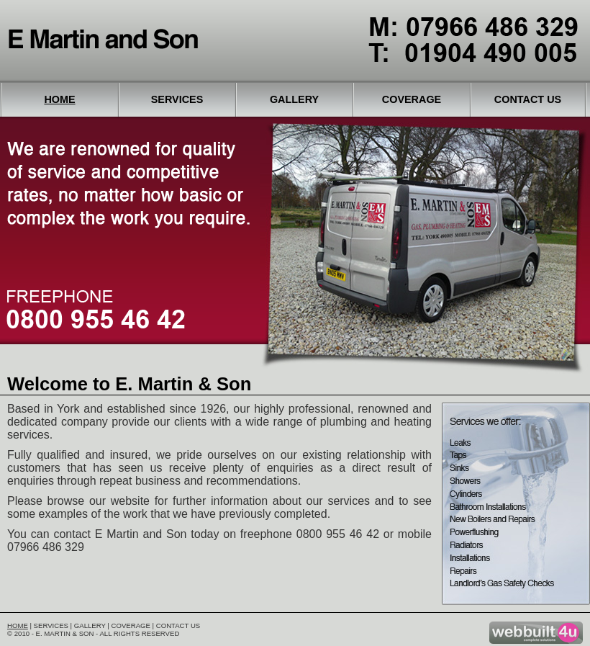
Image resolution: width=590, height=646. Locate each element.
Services (177, 99)
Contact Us (527, 99)
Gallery (294, 99)
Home (59, 99)
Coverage (411, 99)
